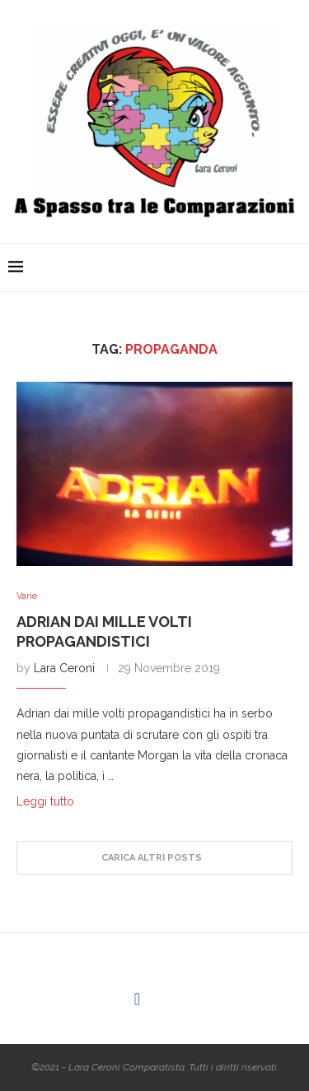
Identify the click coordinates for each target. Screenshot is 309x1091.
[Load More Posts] (154, 858)
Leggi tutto (45, 801)
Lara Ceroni (64, 668)
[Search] (292, 267)
